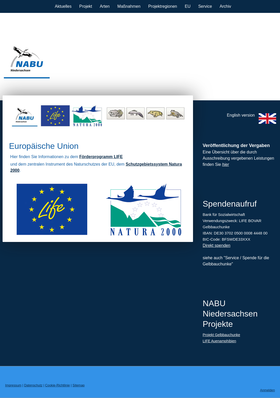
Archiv (225, 6)
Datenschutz (33, 385)
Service (205, 6)
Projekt (85, 6)
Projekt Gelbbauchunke (221, 335)
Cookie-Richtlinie (57, 385)
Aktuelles (63, 6)
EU (187, 6)
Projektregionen (162, 6)
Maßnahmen (129, 6)
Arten (105, 6)
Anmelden (267, 390)
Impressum (13, 385)
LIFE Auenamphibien (219, 341)
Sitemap (79, 385)
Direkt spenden (216, 245)
